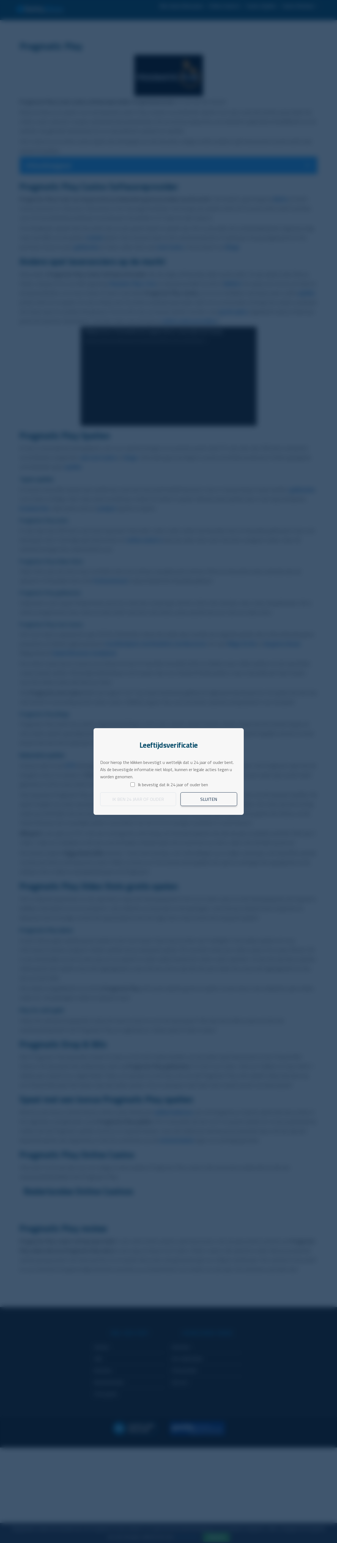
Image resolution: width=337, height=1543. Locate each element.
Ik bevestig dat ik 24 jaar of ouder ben (173, 784)
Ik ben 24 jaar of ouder (138, 799)
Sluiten (208, 799)
